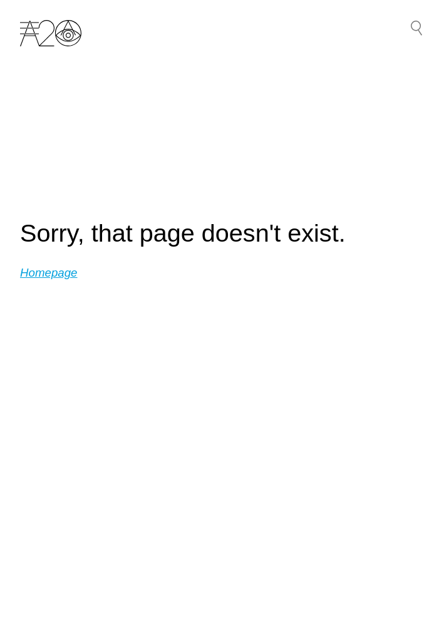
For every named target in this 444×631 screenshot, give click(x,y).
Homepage (49, 272)
